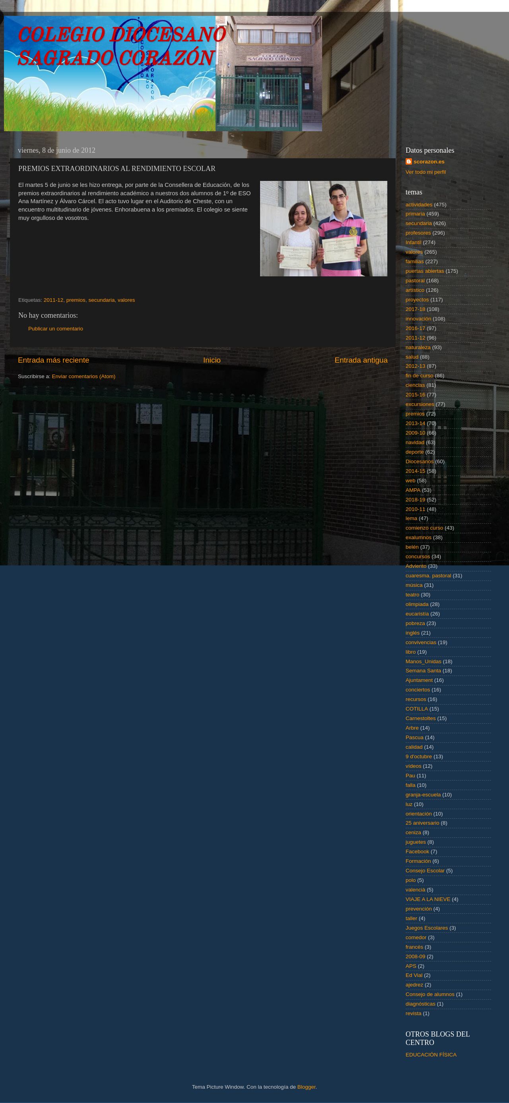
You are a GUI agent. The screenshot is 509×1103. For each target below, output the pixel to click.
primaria (415, 214)
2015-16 (415, 395)
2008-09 (415, 956)
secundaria (101, 300)
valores (126, 300)
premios (75, 300)
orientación (419, 814)
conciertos (418, 690)
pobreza (415, 623)
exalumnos (418, 537)
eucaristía (417, 614)
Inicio (212, 360)
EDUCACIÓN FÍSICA (431, 1055)
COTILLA (417, 709)
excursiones (420, 404)
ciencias (415, 385)
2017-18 (415, 309)
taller (411, 918)
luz (409, 804)
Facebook (417, 851)
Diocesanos (420, 461)
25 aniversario (422, 823)
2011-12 (54, 300)
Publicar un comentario (55, 329)
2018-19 (415, 500)
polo (411, 880)
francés (414, 947)
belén (412, 547)
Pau (410, 776)
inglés (413, 633)
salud (412, 357)
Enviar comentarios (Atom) (84, 376)
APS (411, 966)
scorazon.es (429, 162)
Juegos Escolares (427, 928)
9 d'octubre (419, 756)
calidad (414, 747)
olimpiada (417, 604)
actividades (419, 205)
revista (414, 1013)
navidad (415, 442)
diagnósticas (420, 1004)
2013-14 (415, 423)
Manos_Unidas (423, 661)
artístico (415, 290)
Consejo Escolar (425, 871)
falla (411, 785)
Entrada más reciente (53, 360)
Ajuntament (419, 680)
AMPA (413, 490)
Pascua (415, 737)
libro (411, 652)
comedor (416, 937)
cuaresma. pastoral (428, 576)
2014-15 (415, 471)
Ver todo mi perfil (426, 172)
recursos (416, 699)
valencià (415, 890)
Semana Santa (423, 671)
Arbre (412, 728)
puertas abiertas (425, 271)
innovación (418, 319)
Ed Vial (414, 975)
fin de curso (419, 376)
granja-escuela (423, 795)
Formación (418, 861)
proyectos (417, 300)
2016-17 (415, 328)
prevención (419, 909)
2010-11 (415, 509)
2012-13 (415, 366)
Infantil (414, 242)
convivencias (421, 642)
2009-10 (415, 433)
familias (415, 261)
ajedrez (414, 985)
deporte (415, 452)
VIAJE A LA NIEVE (428, 899)
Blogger (306, 1087)
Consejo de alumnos (430, 994)
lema (411, 518)
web (411, 481)
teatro (413, 595)
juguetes (416, 842)
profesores (418, 233)
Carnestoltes (421, 718)
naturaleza (418, 347)
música (414, 585)
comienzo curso (424, 528)
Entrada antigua (361, 360)
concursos (418, 556)
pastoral (415, 281)
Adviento (416, 566)
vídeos (414, 766)
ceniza (413, 832)
